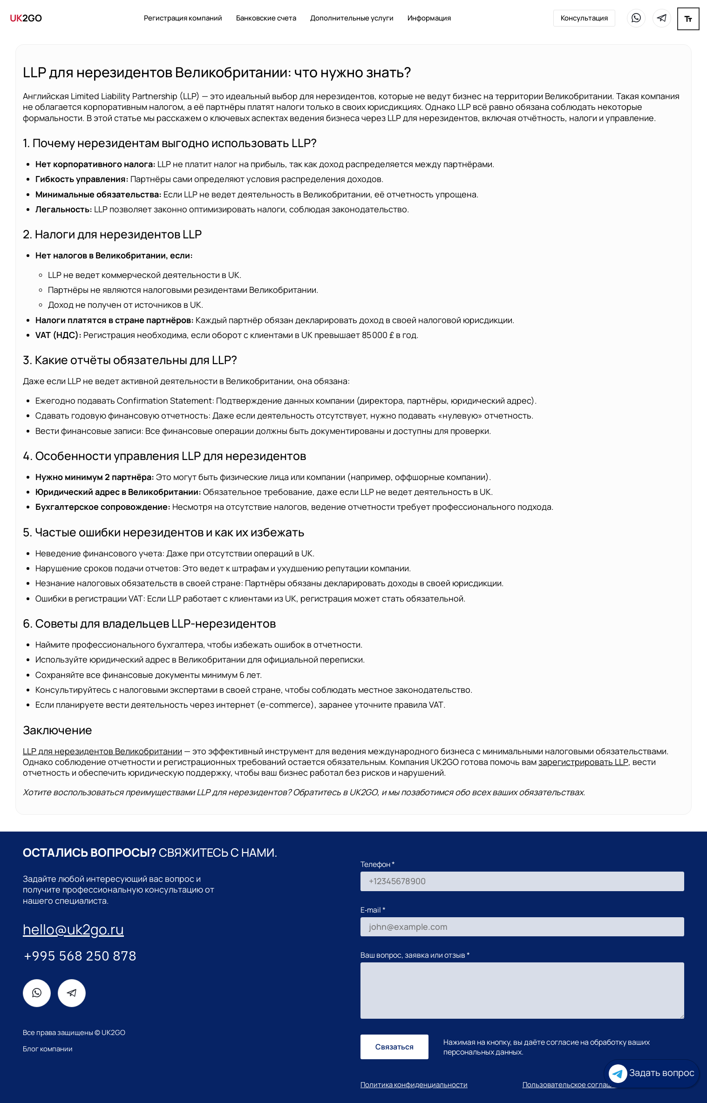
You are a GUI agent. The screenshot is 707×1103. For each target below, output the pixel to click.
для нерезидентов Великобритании (102, 751)
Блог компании (48, 1049)
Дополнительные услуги (352, 18)
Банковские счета (266, 18)
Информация (429, 18)
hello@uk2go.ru (73, 929)
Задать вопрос (651, 1073)
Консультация (584, 18)
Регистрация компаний (183, 18)
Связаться (394, 1047)
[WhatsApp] (636, 18)
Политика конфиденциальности (414, 1084)
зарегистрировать (583, 761)
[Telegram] (662, 18)
